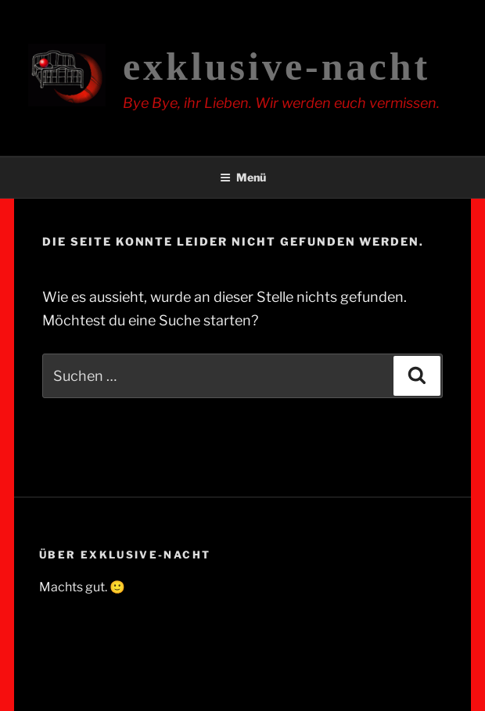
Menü (243, 177)
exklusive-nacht (276, 66)
